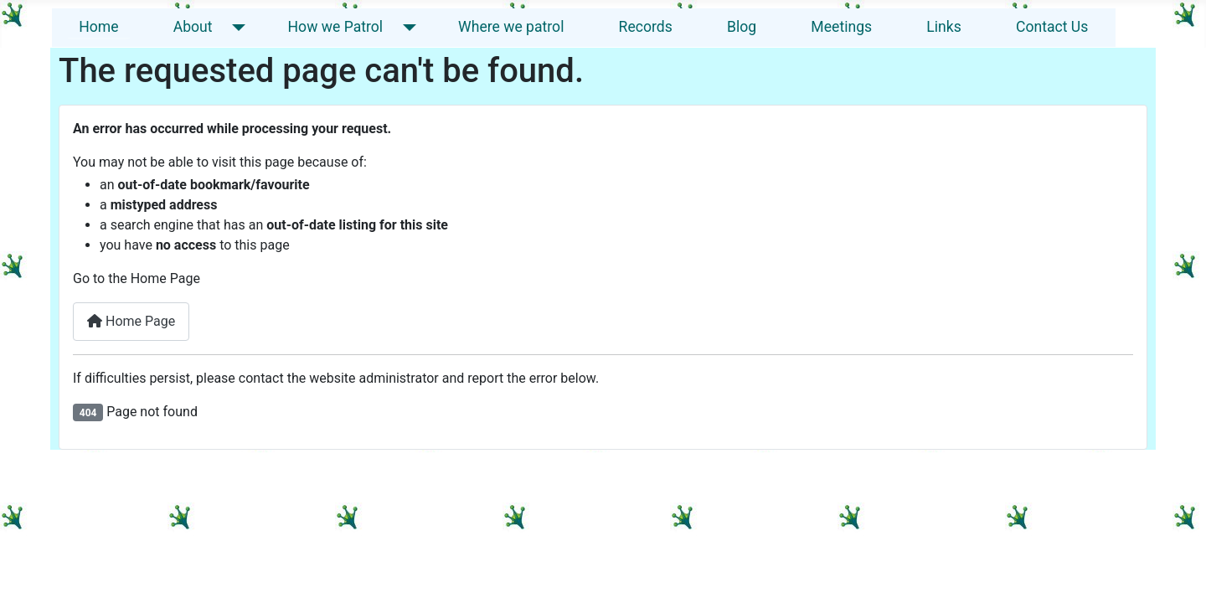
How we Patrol (336, 26)
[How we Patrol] (405, 27)
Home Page (131, 321)
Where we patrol (511, 26)
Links (943, 26)
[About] (235, 27)
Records (646, 26)
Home (98, 26)
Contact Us (1052, 26)
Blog (741, 26)
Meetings (841, 26)
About (193, 26)
